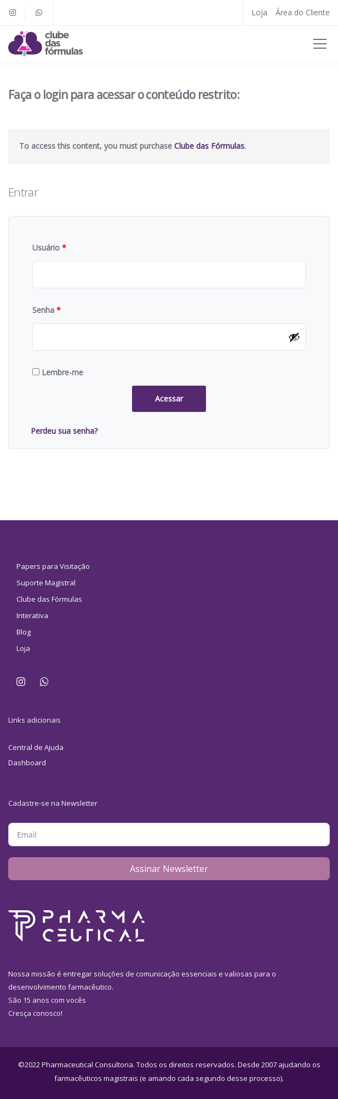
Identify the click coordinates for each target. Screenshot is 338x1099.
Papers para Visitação (53, 566)
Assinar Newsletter (169, 869)
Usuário (49, 247)
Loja (259, 12)
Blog (23, 632)
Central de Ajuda (36, 747)
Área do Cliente (303, 12)
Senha (46, 310)
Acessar (169, 398)
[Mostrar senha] (294, 337)
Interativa (32, 615)
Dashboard (27, 762)
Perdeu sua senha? (64, 431)
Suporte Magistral (46, 583)
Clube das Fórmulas (209, 146)
